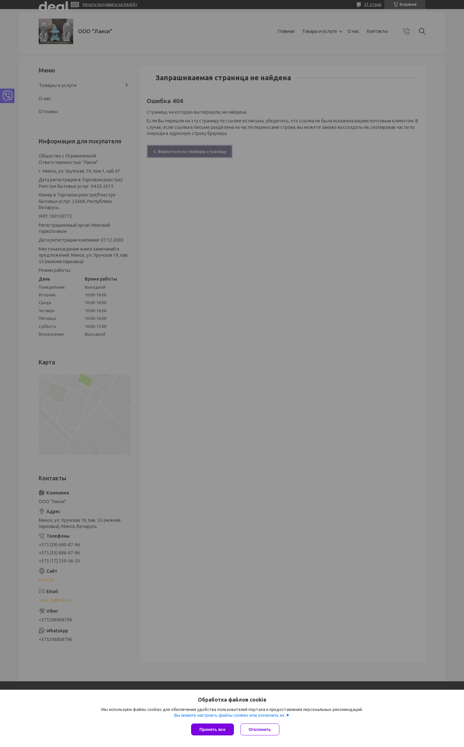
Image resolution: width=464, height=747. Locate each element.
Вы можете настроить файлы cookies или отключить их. (229, 715)
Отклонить (260, 729)
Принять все (212, 729)
